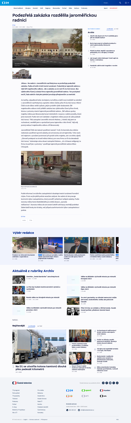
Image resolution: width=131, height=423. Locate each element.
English (25, 419)
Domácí (35, 8)
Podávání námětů (43, 406)
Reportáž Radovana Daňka (29, 186)
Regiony (47, 8)
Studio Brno (41, 395)
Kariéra (40, 404)
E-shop (14, 406)
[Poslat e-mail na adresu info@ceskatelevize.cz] (86, 410)
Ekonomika (56, 8)
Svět (41, 8)
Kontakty (40, 412)
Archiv (24, 219)
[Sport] (106, 8)
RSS (118, 419)
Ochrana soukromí (34, 419)
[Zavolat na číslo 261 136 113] (71, 410)
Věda (70, 8)
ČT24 (13, 25)
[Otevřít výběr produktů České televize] (127, 3)
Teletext (15, 398)
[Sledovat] (114, 8)
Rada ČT (40, 401)
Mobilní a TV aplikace (18, 409)
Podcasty (84, 8)
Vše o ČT (14, 412)
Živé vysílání (16, 393)
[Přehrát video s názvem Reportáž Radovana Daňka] (51, 167)
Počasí (64, 8)
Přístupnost (44, 419)
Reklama (40, 393)
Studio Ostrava (42, 398)
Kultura (76, 8)
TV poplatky (16, 395)
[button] (51, 167)
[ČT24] (5, 3)
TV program (16, 390)
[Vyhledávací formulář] (112, 3)
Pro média (41, 390)
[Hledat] (120, 3)
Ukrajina (27, 8)
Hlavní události (18, 8)
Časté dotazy (41, 409)
